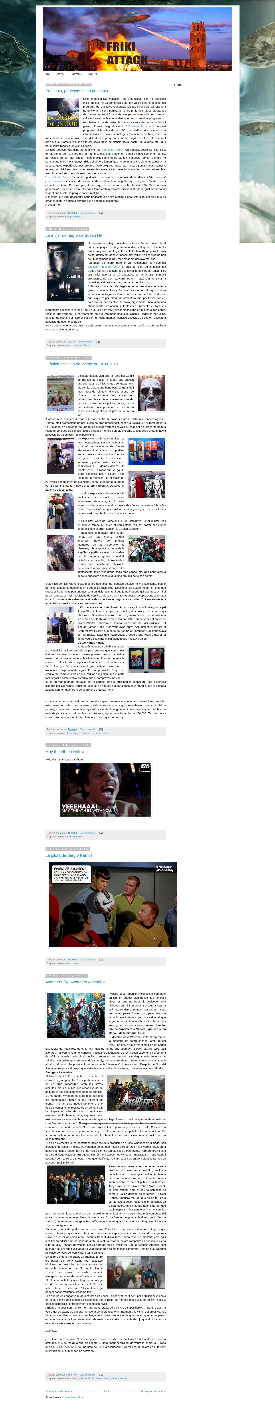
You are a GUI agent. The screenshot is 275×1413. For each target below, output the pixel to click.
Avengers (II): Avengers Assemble (75, 982)
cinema (98, 1378)
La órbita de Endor (58, 177)
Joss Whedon (119, 1378)
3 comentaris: (85, 341)
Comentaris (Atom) (73, 1397)
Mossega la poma (140, 126)
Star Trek (93, 73)
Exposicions (96, 733)
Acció (75, 1378)
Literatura (77, 345)
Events (85, 733)
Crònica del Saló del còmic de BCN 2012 (81, 364)
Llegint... (60, 73)
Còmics (76, 733)
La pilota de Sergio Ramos (69, 855)
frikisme (77, 216)
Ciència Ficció (87, 1378)
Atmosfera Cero (112, 149)
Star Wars (78, 836)
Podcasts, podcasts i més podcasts (76, 91)
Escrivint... (76, 73)
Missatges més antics (153, 1391)
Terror (87, 345)
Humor (76, 963)
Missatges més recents (59, 1391)
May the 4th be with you (66, 751)
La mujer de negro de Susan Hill (74, 235)
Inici (48, 73)
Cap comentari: (88, 213)
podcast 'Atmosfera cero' (104, 266)
